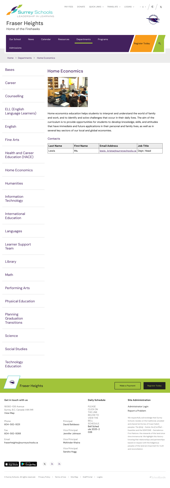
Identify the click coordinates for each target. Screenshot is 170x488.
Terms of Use (60, 477)
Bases (9, 69)
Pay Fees (68, 6)
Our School (15, 39)
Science (11, 335)
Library (10, 261)
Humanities (14, 183)
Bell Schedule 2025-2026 (94, 429)
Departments (84, 39)
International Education (15, 216)
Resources (63, 39)
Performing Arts (17, 288)
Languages (13, 231)
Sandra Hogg (70, 451)
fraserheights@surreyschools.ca (21, 442)
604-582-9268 (12, 433)
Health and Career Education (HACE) (19, 155)
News (31, 39)
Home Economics (19, 170)
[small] (140, 7)
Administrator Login (138, 406)
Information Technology (14, 198)
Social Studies (16, 349)
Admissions (15, 47)
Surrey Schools (12, 477)
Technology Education (14, 364)
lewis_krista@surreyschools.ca (118, 151)
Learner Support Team (18, 246)
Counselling (14, 96)
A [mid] (143, 7)
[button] (159, 43)
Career (10, 83)
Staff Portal (87, 477)
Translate (113, 6)
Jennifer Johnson (72, 433)
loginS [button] (129, 6)
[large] (145, 7)
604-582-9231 (12, 424)
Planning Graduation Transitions (14, 318)
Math (9, 275)
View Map (9, 413)
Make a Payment (128, 385)
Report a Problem (137, 410)
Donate (81, 6)
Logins (100, 477)
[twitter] (160, 7)
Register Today (142, 43)
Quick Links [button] (96, 6)
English (10, 126)
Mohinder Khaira (71, 442)
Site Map (74, 477)
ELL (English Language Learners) (20, 111)
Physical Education (20, 301)
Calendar (46, 39)
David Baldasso (71, 424)
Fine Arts (12, 139)
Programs (103, 39)
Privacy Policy (44, 477)
